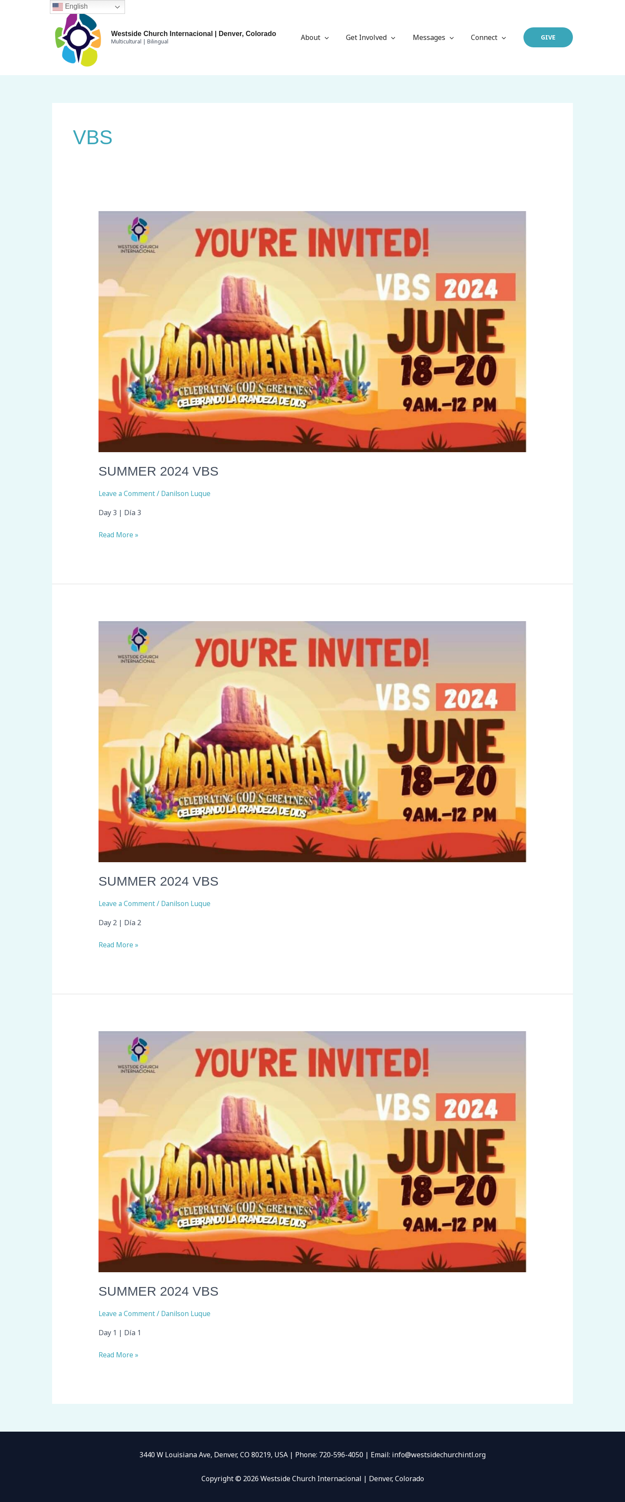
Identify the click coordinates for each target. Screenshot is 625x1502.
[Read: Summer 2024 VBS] (313, 331)
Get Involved (379, 37)
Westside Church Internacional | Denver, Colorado (193, 33)
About (327, 37)
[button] (548, 37)
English (70, 7)
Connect (490, 37)
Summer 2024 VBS (159, 471)
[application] (336, 37)
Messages (438, 37)
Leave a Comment (127, 493)
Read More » (119, 534)
